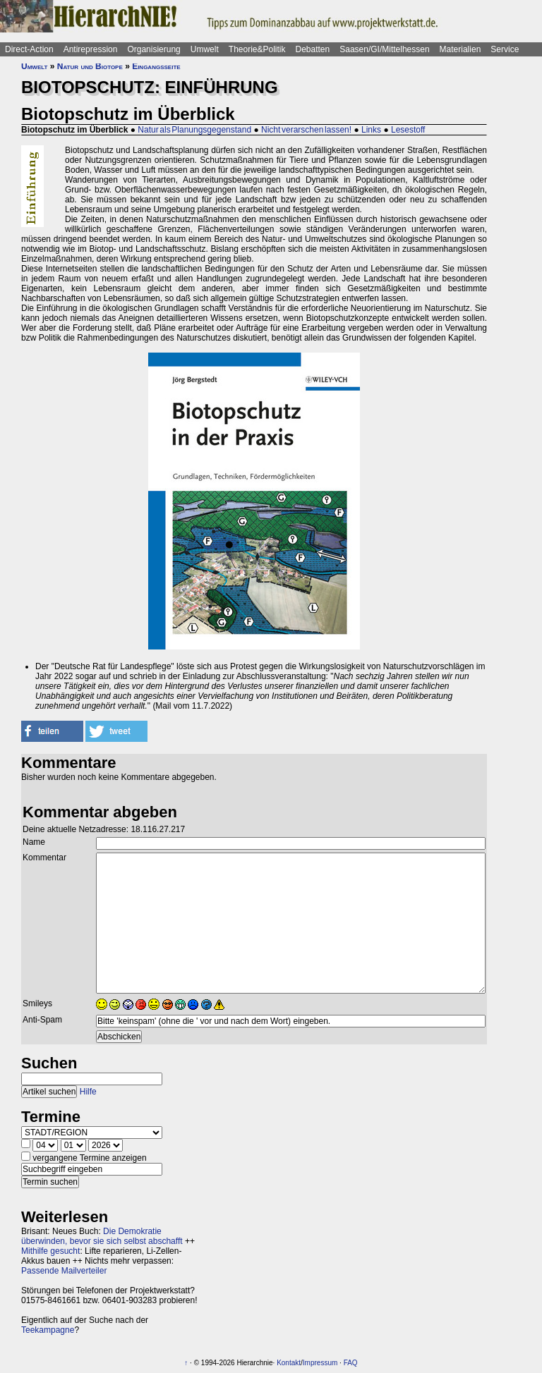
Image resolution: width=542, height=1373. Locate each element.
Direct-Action (29, 49)
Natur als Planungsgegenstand (194, 130)
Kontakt (289, 1363)
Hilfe (88, 1092)
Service (504, 49)
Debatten (313, 49)
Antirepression (91, 49)
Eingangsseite (156, 66)
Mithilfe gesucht (50, 1251)
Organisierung (153, 49)
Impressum (320, 1363)
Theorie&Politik (257, 49)
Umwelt (205, 49)
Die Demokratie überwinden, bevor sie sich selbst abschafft (102, 1236)
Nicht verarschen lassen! (306, 130)
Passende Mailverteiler (64, 1271)
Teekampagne (47, 1330)
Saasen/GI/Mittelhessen (384, 49)
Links (371, 130)
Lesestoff (408, 130)
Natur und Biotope (90, 66)
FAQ (351, 1363)
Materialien (460, 49)
